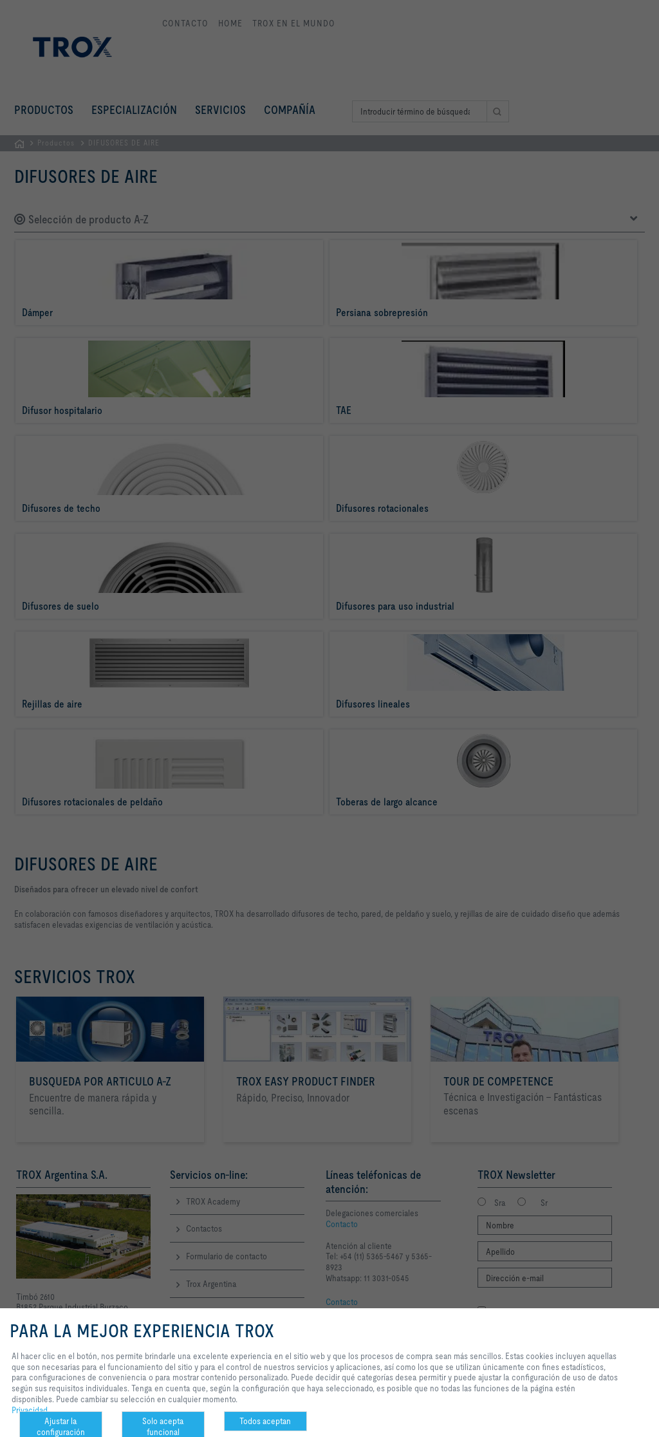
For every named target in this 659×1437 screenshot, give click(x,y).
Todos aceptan (265, 1421)
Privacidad (30, 1410)
